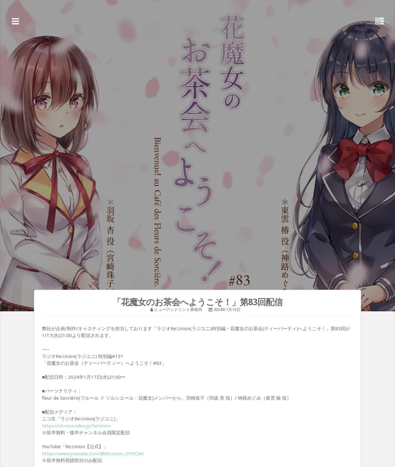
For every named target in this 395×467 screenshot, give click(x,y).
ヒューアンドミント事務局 (178, 309)
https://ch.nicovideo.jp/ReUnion (76, 426)
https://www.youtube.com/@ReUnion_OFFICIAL (93, 453)
